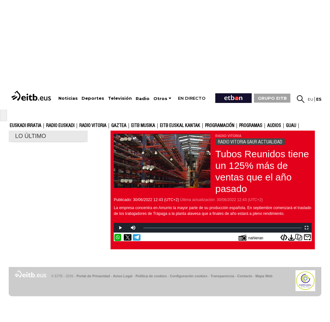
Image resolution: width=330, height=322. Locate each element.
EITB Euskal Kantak (180, 125)
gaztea (118, 125)
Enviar (307, 237)
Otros (160, 98)
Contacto (244, 276)
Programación (219, 125)
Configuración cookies (188, 276)
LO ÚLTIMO (30, 136)
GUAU (291, 125)
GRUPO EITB (272, 98)
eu (310, 99)
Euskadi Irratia (25, 125)
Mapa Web (263, 276)
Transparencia (222, 276)
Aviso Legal (122, 276)
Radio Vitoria (92, 125)
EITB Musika (143, 125)
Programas (250, 125)
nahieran (250, 237)
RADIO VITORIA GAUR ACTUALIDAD (250, 142)
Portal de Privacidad (93, 276)
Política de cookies (151, 276)
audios (274, 125)
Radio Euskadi (60, 125)
